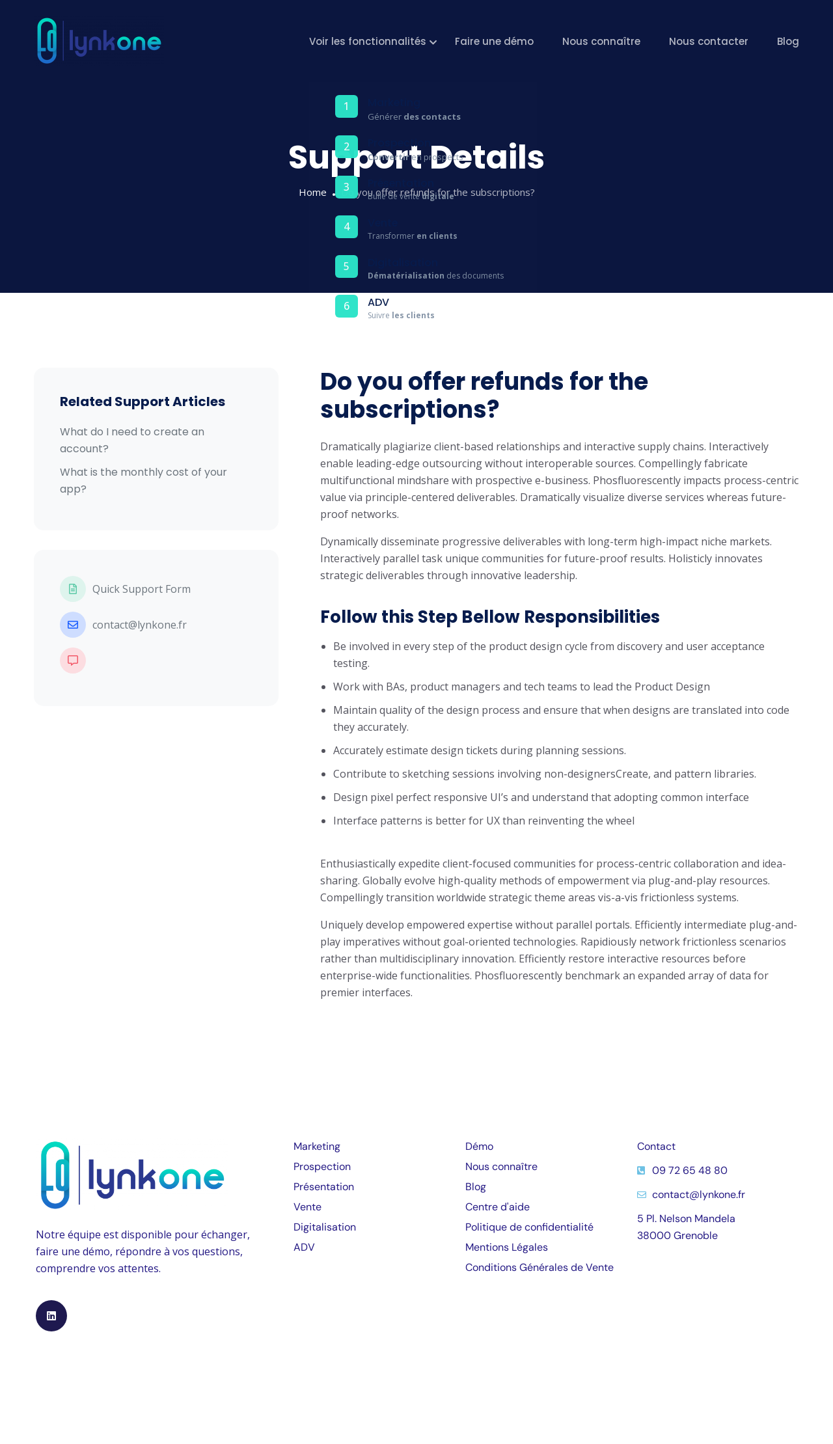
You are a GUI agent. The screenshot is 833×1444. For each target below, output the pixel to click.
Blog (788, 41)
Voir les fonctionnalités (367, 41)
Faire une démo (494, 41)
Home (313, 191)
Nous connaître (601, 41)
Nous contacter (708, 41)
